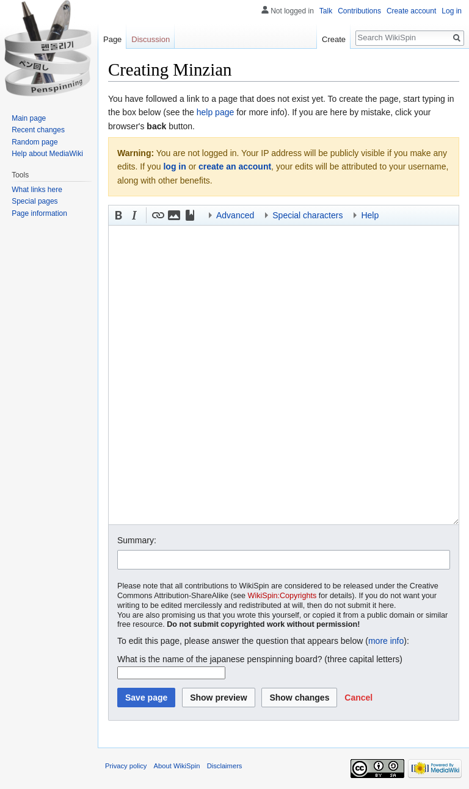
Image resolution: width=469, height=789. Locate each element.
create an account (234, 166)
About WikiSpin (177, 765)
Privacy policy (126, 765)
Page (112, 39)
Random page (34, 142)
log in (174, 166)
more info (386, 641)
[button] (118, 215)
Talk (325, 11)
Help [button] (370, 215)
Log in (452, 11)
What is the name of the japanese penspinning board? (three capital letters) (259, 659)
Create (334, 39)
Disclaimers (224, 765)
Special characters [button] (307, 215)
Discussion (150, 39)
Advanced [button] (235, 215)
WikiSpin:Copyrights (282, 595)
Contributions (359, 11)
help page (215, 112)
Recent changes (38, 130)
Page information (39, 213)
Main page (29, 118)
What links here (37, 189)
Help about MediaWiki (47, 153)
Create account (411, 11)
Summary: (136, 540)
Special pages (34, 201)
